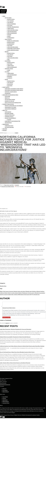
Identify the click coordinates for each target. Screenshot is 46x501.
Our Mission (5, 390)
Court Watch (5, 396)
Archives (4, 398)
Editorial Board (5, 391)
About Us (4, 388)
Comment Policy (5, 402)
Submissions (5, 399)
